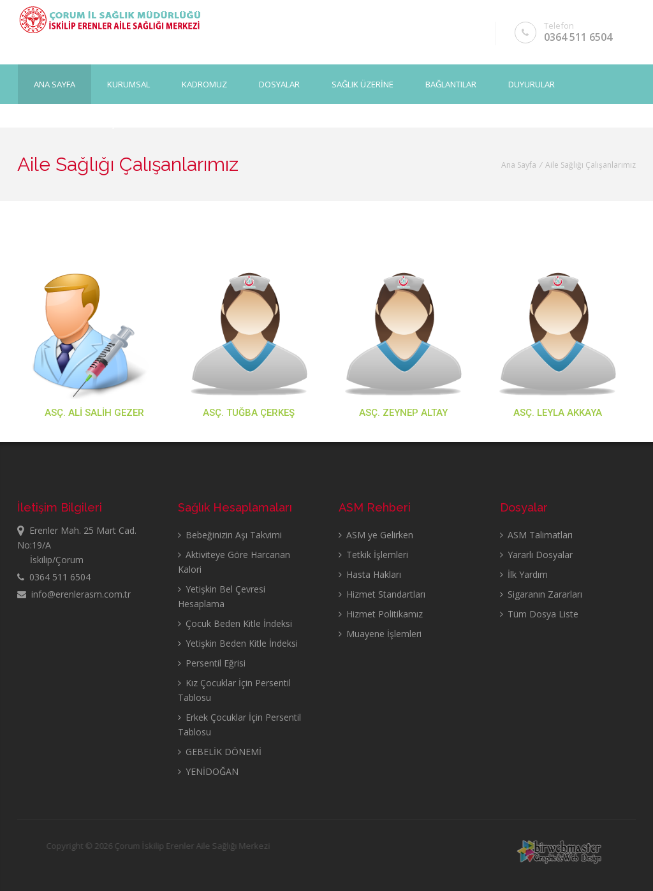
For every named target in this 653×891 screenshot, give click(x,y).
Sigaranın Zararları (541, 594)
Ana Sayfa (54, 83)
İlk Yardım (524, 574)
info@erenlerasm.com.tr (74, 594)
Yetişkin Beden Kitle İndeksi (238, 643)
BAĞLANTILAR (450, 83)
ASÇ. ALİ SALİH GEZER (94, 412)
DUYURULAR (531, 83)
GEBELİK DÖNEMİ (219, 752)
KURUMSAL (128, 83)
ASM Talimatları (536, 535)
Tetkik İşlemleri (373, 555)
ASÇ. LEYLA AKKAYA (557, 412)
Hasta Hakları (370, 574)
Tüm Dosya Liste (539, 614)
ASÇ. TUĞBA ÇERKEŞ (249, 412)
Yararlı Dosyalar (536, 555)
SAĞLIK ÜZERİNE (362, 83)
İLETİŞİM (109, 123)
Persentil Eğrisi (212, 663)
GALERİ (47, 123)
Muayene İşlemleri (380, 634)
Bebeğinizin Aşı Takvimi (230, 535)
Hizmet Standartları (382, 594)
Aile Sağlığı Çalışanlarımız (590, 164)
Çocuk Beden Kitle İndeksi (235, 623)
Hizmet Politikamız (381, 614)
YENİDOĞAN (208, 771)
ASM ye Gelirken (376, 535)
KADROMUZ (204, 83)
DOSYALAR (279, 83)
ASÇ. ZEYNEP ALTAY (403, 412)
